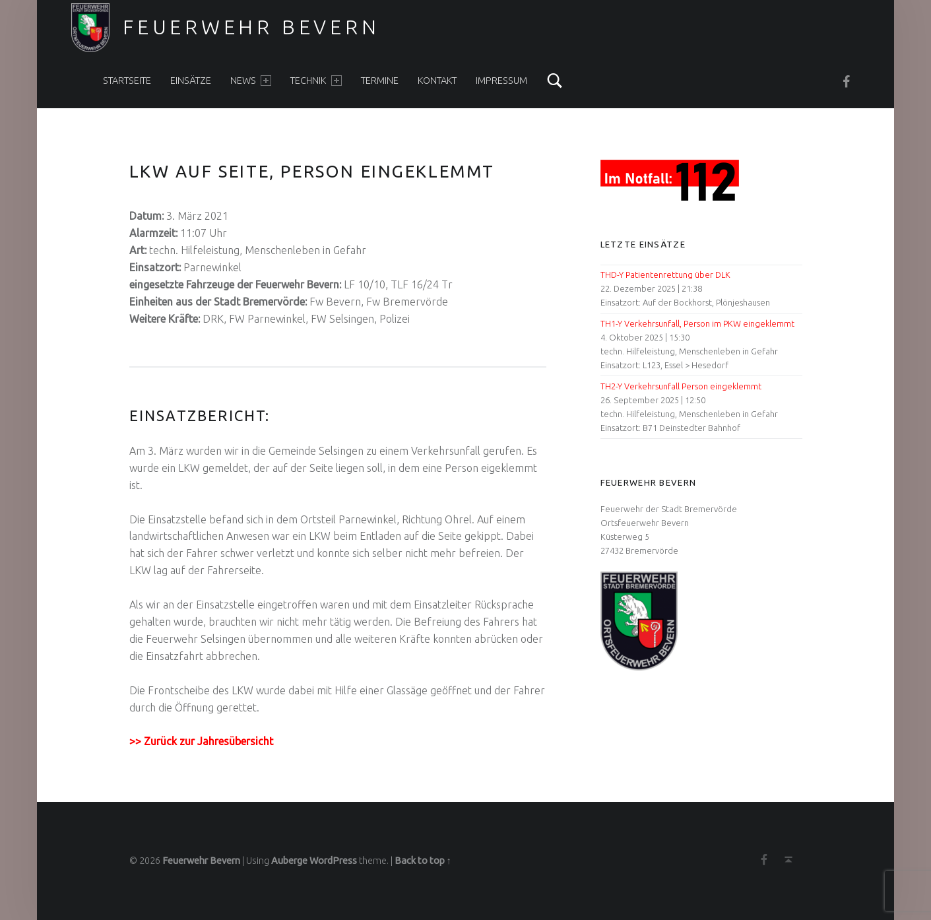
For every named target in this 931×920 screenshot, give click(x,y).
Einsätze (190, 80)
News (250, 80)
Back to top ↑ (423, 860)
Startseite (127, 80)
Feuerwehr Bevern (251, 27)
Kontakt (437, 80)
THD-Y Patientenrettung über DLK (665, 274)
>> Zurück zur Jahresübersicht (201, 741)
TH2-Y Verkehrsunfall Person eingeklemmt (680, 386)
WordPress (333, 860)
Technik (315, 80)
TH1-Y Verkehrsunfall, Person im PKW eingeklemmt (697, 323)
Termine (380, 80)
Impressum (501, 80)
